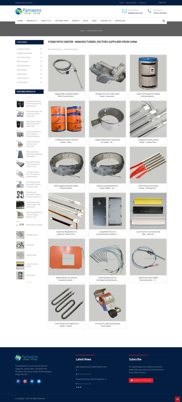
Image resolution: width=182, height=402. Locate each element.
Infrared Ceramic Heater (32, 264)
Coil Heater (30, 244)
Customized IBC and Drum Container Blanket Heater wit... (33, 133)
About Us (46, 20)
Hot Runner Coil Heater (34, 224)
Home (20, 20)
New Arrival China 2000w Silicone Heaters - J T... (148, 278)
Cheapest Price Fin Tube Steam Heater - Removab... (107, 94)
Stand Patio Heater (94, 30)
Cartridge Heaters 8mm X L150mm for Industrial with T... (33, 173)
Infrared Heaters (23, 78)
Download (120, 20)
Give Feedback (131, 2)
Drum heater (30, 275)
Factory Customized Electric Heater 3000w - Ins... (107, 186)
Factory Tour (62, 20)
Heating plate (22, 73)
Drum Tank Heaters (24, 57)
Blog (86, 20)
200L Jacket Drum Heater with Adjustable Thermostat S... (34, 153)
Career (121, 2)
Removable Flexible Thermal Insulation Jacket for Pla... (33, 163)
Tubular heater (31, 254)
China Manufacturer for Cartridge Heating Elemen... (107, 278)
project (76, 20)
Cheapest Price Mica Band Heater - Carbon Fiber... (148, 140)
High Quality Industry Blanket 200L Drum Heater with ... (33, 123)
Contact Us (142, 2)
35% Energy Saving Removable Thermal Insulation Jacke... (33, 184)
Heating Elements (23, 65)
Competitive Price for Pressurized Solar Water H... (107, 232)
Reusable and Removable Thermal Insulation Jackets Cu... (34, 194)
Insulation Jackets (23, 48)
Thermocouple (22, 82)
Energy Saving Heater (24, 53)
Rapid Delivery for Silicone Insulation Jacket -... (66, 278)
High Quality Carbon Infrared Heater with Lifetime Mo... (33, 204)
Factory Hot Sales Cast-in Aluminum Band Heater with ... (34, 113)
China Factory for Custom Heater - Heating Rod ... (148, 186)
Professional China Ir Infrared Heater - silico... (66, 140)
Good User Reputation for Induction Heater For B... (66, 232)
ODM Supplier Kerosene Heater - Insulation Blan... (66, 186)
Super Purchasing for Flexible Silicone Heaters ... (148, 94)
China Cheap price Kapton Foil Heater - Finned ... (66, 324)
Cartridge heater (32, 234)
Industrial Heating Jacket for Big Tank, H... (91, 379)
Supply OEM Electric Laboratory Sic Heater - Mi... (107, 140)
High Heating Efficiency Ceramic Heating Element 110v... (34, 214)
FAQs (94, 20)
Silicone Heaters (22, 61)
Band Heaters (22, 69)
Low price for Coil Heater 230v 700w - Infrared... (148, 232)
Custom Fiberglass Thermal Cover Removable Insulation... (32, 143)
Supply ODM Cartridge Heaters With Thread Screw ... (66, 94)
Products (32, 20)
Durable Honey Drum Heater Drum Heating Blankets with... (33, 103)
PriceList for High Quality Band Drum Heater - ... (107, 324)
